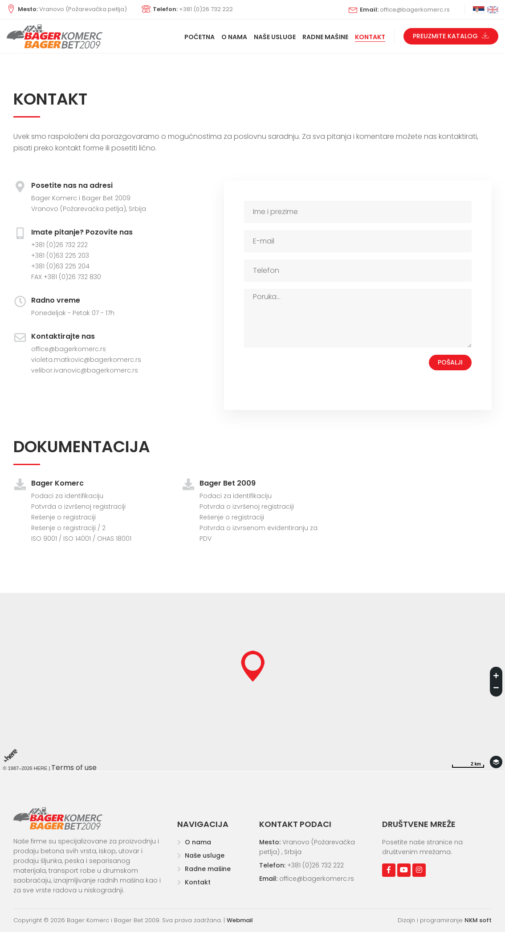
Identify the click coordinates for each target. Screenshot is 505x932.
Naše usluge (200, 855)
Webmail (240, 920)
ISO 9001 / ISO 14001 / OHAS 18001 (81, 538)
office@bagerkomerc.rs (68, 348)
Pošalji (450, 362)
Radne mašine (204, 868)
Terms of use (74, 767)
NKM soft (478, 920)
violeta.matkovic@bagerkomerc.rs (86, 359)
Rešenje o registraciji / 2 (68, 527)
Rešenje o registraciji (63, 517)
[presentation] (311, 372)
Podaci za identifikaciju (67, 495)
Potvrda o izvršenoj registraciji (78, 506)
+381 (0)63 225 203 (60, 255)
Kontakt (194, 882)
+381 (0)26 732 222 (59, 244)
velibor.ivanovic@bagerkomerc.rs (84, 370)
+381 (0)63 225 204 (60, 266)
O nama (194, 842)
